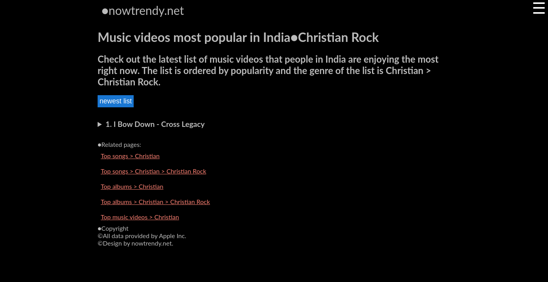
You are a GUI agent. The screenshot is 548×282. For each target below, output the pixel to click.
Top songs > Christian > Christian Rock (153, 171)
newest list (116, 101)
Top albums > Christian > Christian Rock (155, 201)
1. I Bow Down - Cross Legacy (155, 123)
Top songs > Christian (130, 155)
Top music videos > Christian (140, 217)
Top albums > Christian (132, 186)
